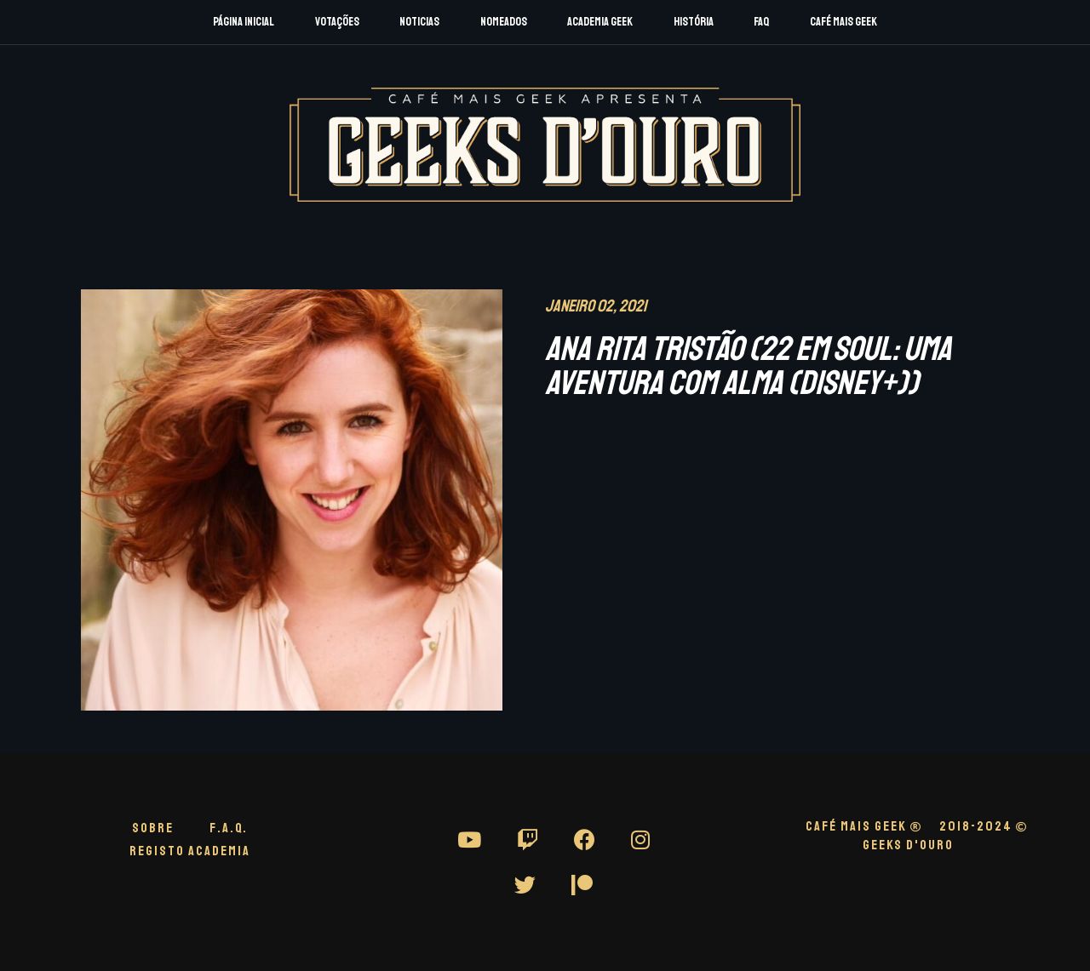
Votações (337, 21)
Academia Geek (600, 21)
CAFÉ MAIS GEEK (864, 826)
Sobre (153, 828)
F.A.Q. (228, 828)
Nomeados (503, 21)
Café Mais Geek (843, 21)
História (694, 21)
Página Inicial (243, 21)
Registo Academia (189, 851)
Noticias (419, 21)
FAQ (761, 21)
